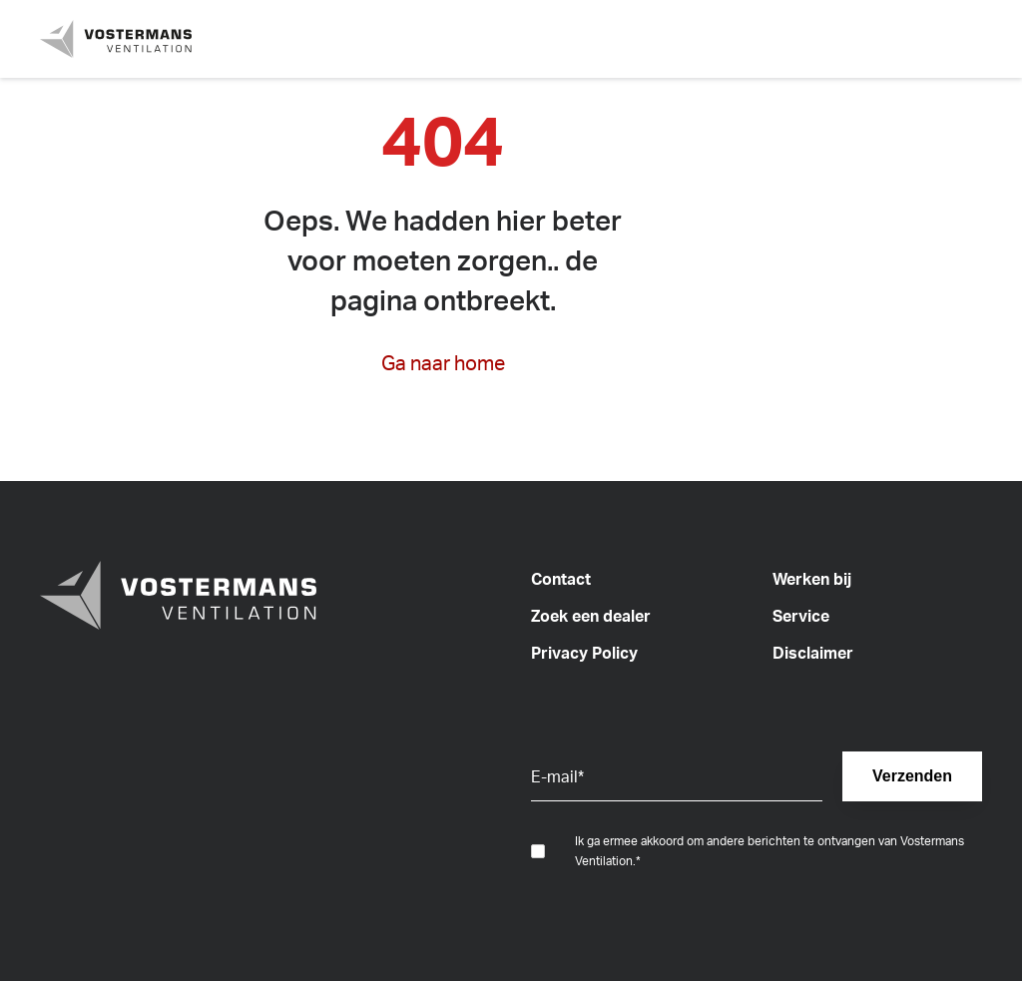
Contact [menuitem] (561, 579)
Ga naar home (443, 362)
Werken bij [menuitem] (811, 579)
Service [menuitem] (800, 616)
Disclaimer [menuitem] (812, 653)
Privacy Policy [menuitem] (584, 653)
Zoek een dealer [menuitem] (591, 616)
